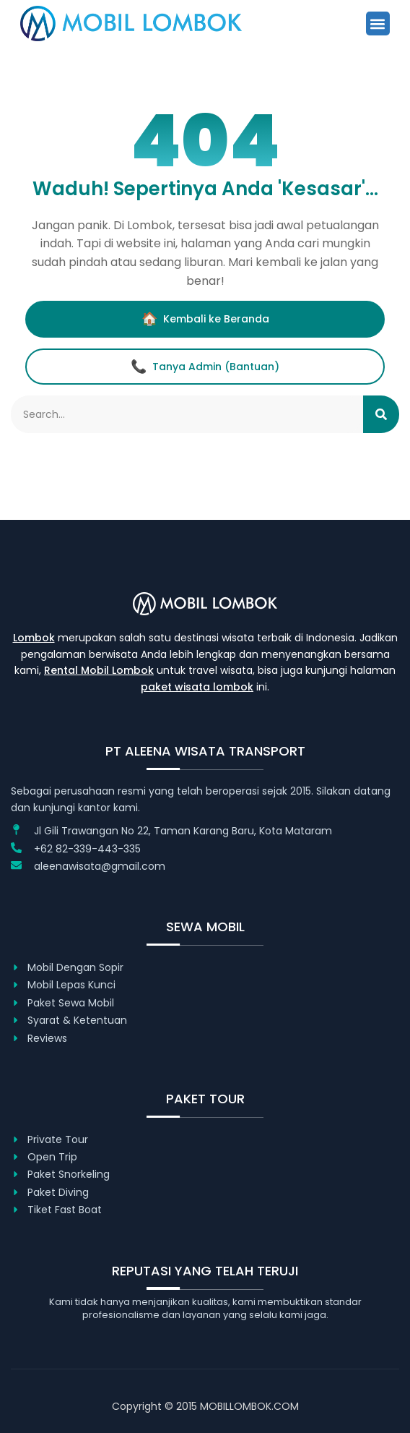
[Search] (381, 414)
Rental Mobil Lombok (99, 670)
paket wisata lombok (197, 687)
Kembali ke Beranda (205, 318)
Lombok (34, 637)
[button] (378, 23)
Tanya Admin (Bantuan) (205, 366)
